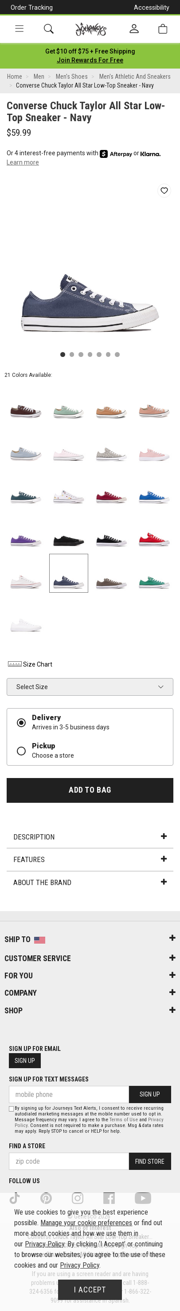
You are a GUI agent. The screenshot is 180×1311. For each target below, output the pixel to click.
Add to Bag (90, 790)
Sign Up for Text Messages (49, 1079)
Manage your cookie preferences (86, 1223)
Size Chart (29, 664)
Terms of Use (124, 1120)
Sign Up (25, 1060)
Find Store (149, 1161)
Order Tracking (32, 7)
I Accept (90, 1289)
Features (89, 859)
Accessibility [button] (151, 7)
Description (89, 837)
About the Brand (89, 882)
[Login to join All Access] (90, 51)
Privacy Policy (44, 1244)
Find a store (27, 1146)
